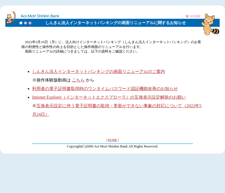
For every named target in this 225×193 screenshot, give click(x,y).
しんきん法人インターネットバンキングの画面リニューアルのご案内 (98, 71)
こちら (78, 80)
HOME (112, 140)
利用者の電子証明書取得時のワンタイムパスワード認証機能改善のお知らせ (105, 88)
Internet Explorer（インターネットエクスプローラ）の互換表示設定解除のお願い (109, 97)
